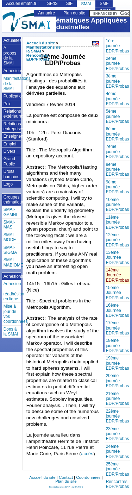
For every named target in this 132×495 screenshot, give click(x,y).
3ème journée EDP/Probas (117, 81)
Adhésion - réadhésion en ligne (12, 291)
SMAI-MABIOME (12, 262)
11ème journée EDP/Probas (117, 222)
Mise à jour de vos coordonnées (12, 314)
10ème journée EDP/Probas (117, 204)
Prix (7, 103)
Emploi (10, 144)
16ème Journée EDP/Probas (117, 310)
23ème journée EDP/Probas (117, 433)
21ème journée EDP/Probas (117, 398)
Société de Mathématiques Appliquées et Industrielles (66, 24)
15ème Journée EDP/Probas (117, 292)
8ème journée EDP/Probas (117, 169)
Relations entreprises (12, 126)
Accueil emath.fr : (22, 3)
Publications (12, 96)
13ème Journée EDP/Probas (117, 257)
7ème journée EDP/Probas (117, 151)
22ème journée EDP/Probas (117, 416)
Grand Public (9, 161)
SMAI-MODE (10, 237)
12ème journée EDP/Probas (117, 240)
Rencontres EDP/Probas (117, 484)
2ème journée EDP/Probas (117, 63)
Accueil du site (40, 43)
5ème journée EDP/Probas (117, 116)
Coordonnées (88, 477)
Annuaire (46, 13)
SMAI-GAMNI (10, 212)
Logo (8, 184)
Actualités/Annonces (12, 40)
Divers (9, 151)
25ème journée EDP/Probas (117, 469)
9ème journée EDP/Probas (117, 187)
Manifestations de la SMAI (12, 83)
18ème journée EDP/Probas (117, 345)
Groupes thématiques (12, 200)
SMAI (86, 3)
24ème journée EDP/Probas (117, 451)
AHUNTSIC (77, 487)
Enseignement (12, 136)
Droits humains (11, 174)
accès (87, 453)
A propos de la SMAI (10, 55)
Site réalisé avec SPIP (59, 487)
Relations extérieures (12, 114)
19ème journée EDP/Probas (117, 363)
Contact (66, 477)
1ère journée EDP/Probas (117, 46)
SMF (104, 3)
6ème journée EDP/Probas (117, 134)
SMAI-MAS (9, 225)
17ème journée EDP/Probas (117, 328)
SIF (69, 3)
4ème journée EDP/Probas (117, 98)
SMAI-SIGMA (10, 250)
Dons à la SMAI (11, 332)
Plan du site (74, 13)
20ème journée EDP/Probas (117, 380)
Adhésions (12, 70)
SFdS (52, 3)
